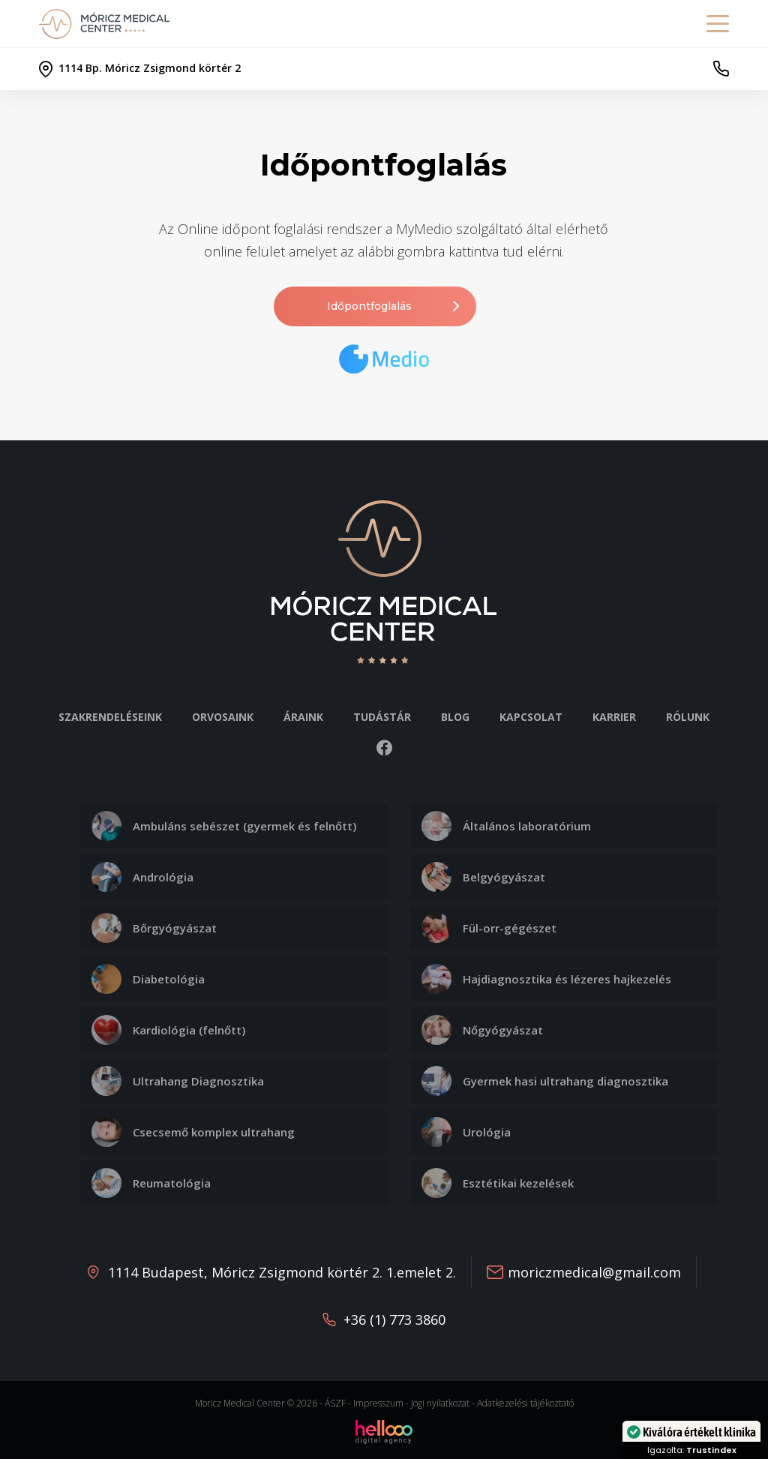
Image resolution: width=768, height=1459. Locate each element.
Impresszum (378, 1403)
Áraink (303, 717)
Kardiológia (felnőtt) (168, 1030)
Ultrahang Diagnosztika (178, 1081)
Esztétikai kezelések (498, 1183)
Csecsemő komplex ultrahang (193, 1132)
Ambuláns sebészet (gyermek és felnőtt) (224, 826)
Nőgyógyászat (482, 1030)
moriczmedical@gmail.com (594, 1272)
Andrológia (143, 877)
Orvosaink (223, 717)
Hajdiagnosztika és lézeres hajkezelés (546, 979)
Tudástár (382, 717)
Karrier (614, 717)
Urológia (466, 1132)
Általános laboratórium (506, 826)
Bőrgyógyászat (154, 928)
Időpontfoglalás (394, 306)
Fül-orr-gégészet (489, 928)
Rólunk (688, 717)
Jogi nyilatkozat (440, 1403)
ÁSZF (335, 1403)
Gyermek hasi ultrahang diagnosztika (545, 1081)
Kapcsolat (531, 717)
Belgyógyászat (483, 877)
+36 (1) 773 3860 (395, 1319)
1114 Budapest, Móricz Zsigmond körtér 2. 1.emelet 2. (282, 1272)
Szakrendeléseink (110, 717)
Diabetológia (148, 979)
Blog (455, 717)
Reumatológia (151, 1183)
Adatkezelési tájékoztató (525, 1403)
